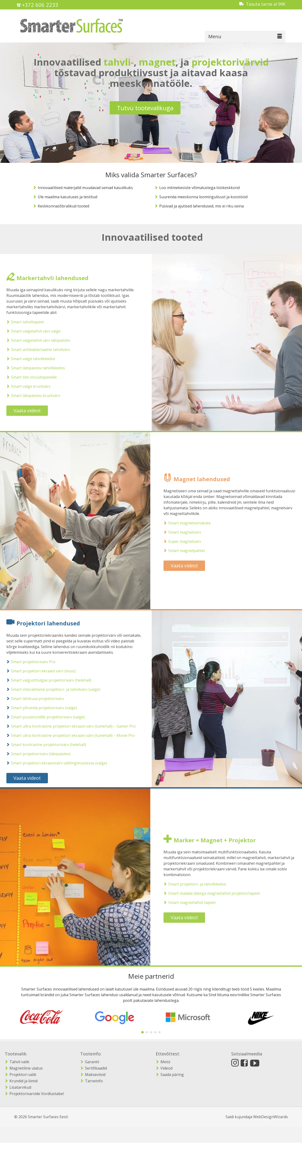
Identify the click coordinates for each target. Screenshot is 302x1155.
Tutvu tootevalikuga (145, 108)
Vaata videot (22, 410)
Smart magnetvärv (189, 532)
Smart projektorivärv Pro (29, 661)
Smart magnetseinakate (194, 523)
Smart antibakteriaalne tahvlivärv (36, 349)
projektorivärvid (230, 61)
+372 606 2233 (40, 4)
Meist (165, 1061)
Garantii (92, 1061)
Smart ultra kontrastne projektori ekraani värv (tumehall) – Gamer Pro (69, 726)
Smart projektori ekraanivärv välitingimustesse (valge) (55, 763)
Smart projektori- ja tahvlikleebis (202, 884)
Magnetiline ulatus (26, 1068)
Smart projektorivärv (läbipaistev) (36, 753)
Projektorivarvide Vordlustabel (36, 1093)
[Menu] (245, 36)
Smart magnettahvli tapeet (196, 902)
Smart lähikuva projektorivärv (33, 698)
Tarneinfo (94, 1080)
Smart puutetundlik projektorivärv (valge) (43, 717)
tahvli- (119, 61)
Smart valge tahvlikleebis (29, 358)
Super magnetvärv (189, 541)
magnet (157, 61)
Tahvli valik (19, 1061)
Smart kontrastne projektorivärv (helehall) (44, 744)
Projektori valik (22, 1074)
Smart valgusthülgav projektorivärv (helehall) (47, 680)
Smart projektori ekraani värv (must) (39, 671)
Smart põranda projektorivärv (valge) (39, 707)
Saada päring (172, 1074)
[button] (142, 1032)
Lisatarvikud (20, 1087)
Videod (166, 1068)
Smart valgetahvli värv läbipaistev (36, 340)
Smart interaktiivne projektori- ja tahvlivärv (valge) (51, 689)
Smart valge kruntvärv (26, 386)
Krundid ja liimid (23, 1080)
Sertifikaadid (96, 1068)
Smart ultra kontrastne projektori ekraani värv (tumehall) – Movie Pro (68, 735)
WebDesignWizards (270, 1116)
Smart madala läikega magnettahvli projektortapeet (218, 893)
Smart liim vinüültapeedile (29, 377)
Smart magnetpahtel (191, 550)
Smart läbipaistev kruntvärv (31, 395)
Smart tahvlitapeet (23, 322)
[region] (151, 1020)
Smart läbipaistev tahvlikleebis (33, 368)
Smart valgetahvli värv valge (31, 331)
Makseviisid (95, 1074)
